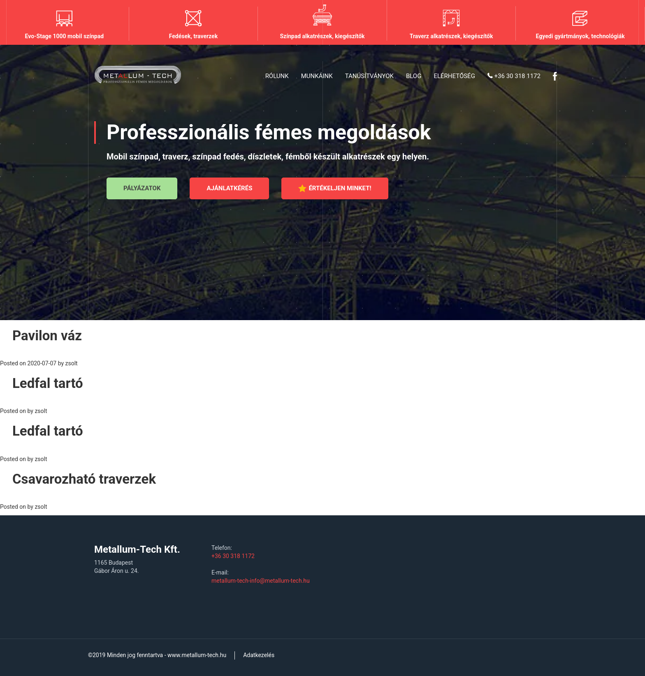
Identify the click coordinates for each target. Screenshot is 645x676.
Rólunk (277, 76)
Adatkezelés (258, 655)
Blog (414, 76)
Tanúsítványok (369, 76)
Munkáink (317, 76)
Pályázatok (141, 188)
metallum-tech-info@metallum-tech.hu (260, 580)
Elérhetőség (454, 76)
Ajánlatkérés (229, 188)
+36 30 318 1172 (514, 76)
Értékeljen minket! (334, 188)
